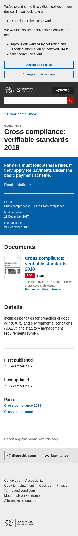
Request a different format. (43, 289)
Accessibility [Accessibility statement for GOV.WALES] (34, 480)
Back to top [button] (60, 455)
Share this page (24, 455)
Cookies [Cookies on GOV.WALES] (45, 485)
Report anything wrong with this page (31, 439)
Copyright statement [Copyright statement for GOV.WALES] (19, 485)
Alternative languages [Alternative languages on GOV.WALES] (20, 500)
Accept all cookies (39, 64)
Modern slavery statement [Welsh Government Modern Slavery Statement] (23, 495)
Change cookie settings (39, 74)
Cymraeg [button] (63, 90)
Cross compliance (21, 114)
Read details (16, 185)
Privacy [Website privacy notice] (61, 485)
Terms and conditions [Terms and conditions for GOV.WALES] (20, 490)
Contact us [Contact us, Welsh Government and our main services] (12, 480)
